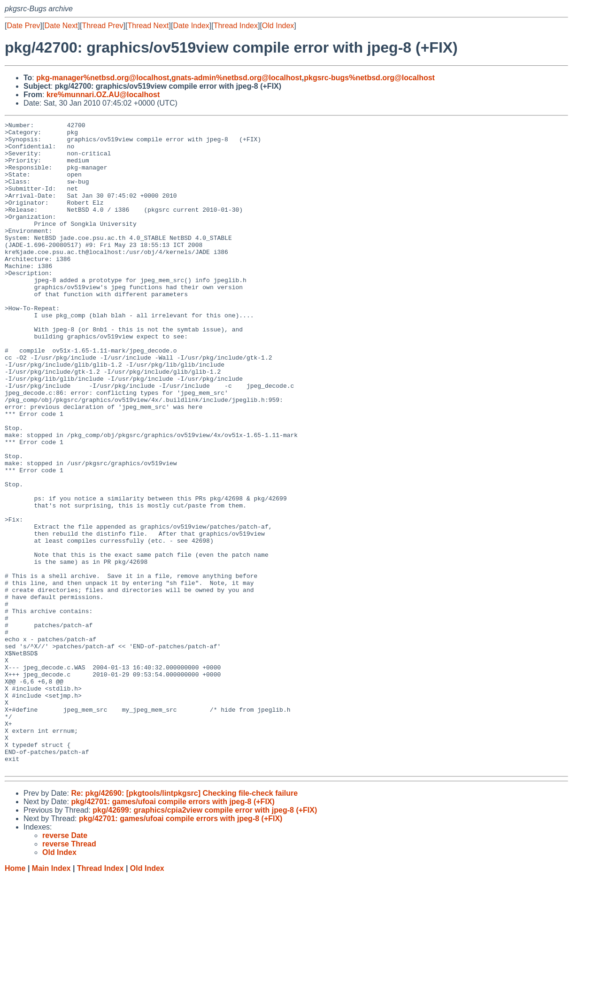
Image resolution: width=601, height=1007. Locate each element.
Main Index (51, 998)
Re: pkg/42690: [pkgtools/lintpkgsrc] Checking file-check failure (184, 923)
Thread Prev (102, 26)
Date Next (60, 26)
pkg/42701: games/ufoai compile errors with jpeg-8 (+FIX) (172, 931)
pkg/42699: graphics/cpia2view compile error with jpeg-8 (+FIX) (204, 940)
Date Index (191, 26)
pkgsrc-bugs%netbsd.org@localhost (369, 78)
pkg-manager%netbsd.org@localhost (102, 78)
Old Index (278, 26)
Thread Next (148, 26)
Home (15, 998)
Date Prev (23, 26)
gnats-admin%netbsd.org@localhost (236, 78)
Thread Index (236, 26)
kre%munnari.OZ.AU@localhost (103, 95)
